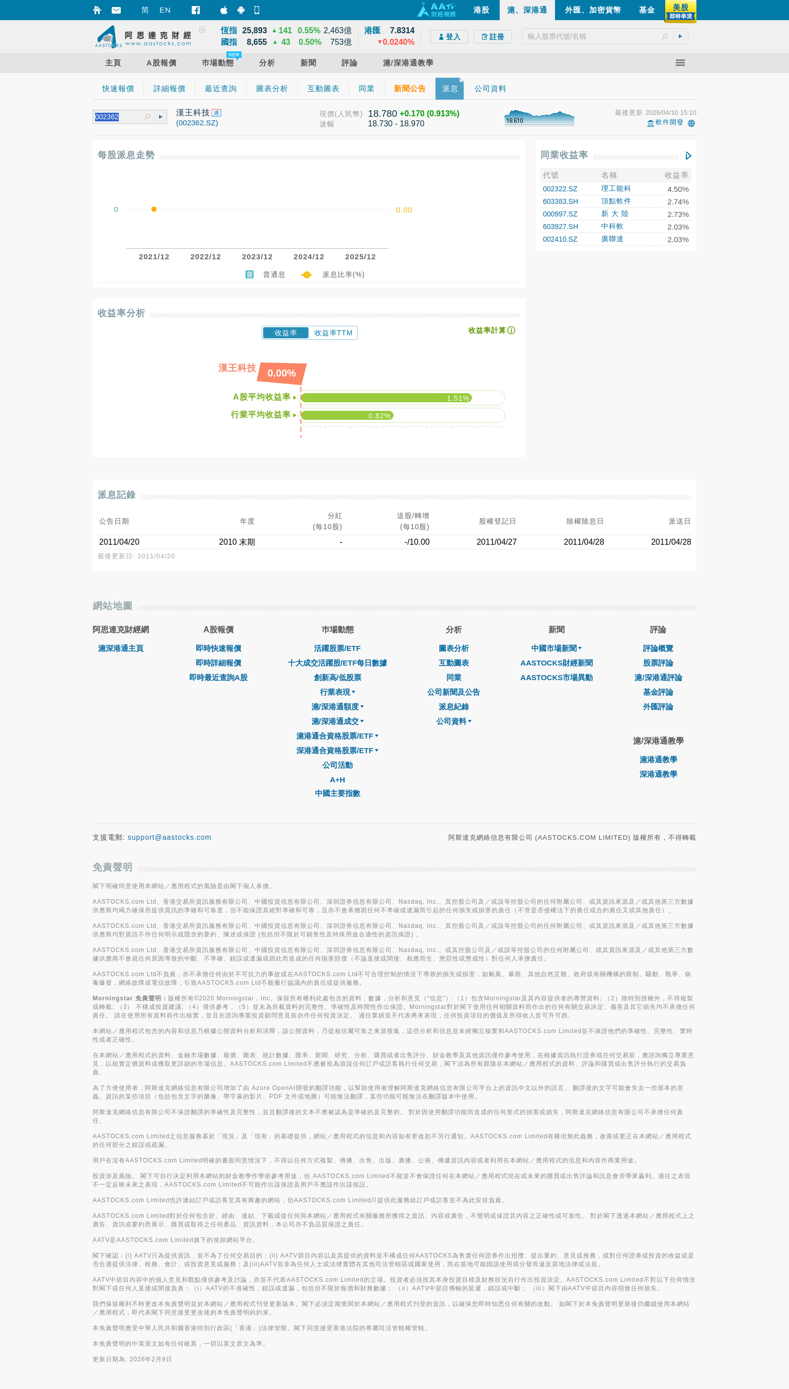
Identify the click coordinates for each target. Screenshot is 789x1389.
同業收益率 (564, 155)
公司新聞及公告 (453, 692)
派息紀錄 (454, 706)
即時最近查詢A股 (218, 677)
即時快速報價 (218, 648)
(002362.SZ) (197, 122)
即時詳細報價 (218, 663)
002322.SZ (560, 189)
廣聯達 (612, 239)
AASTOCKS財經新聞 (556, 663)
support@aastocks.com (170, 837)
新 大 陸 (615, 213)
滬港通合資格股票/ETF (337, 736)
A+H (337, 779)
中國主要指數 (337, 793)
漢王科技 (193, 112)
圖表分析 (454, 648)
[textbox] (605, 36)
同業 (453, 677)
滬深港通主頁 (120, 648)
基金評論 (658, 692)
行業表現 (337, 692)
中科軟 (612, 226)
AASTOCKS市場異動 (556, 677)
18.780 (382, 113)
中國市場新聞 (556, 648)
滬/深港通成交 (337, 721)
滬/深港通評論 (658, 677)
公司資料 (453, 721)
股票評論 (658, 663)
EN (165, 10)
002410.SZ (560, 239)
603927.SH (560, 227)
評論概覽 (658, 648)
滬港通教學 (658, 759)
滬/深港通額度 (337, 706)
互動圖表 (454, 663)
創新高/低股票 (337, 677)
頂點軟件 (616, 201)
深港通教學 (658, 774)
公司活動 (338, 765)
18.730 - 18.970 (396, 123)
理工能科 (616, 188)
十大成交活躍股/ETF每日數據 (337, 663)
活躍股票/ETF (337, 648)
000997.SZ (560, 214)
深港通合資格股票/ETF (337, 750)
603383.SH (560, 201)
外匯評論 (658, 706)
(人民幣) (349, 114)
